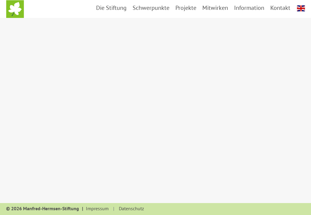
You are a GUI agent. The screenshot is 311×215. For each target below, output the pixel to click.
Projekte (185, 8)
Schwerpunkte (151, 8)
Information (249, 8)
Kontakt (280, 8)
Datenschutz (131, 208)
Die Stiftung (111, 8)
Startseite (15, 9)
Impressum (97, 208)
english (301, 8)
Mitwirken (215, 8)
